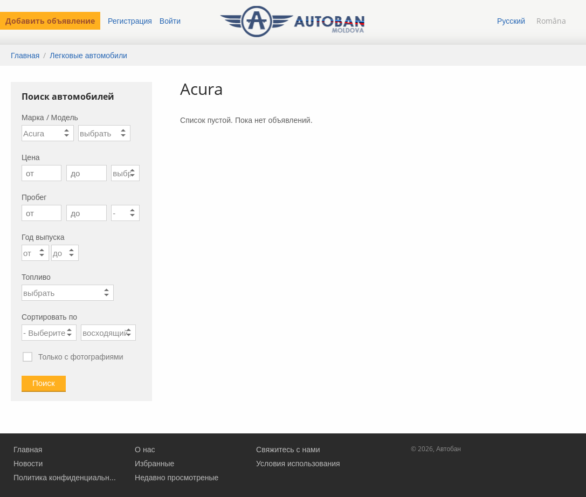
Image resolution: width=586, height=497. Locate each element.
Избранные (154, 463)
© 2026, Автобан (436, 448)
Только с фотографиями (72, 357)
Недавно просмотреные (176, 477)
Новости (28, 463)
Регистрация (130, 21)
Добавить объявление (50, 21)
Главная (25, 55)
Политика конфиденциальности (65, 477)
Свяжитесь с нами (288, 449)
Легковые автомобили (88, 55)
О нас (145, 449)
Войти (170, 21)
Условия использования (298, 463)
